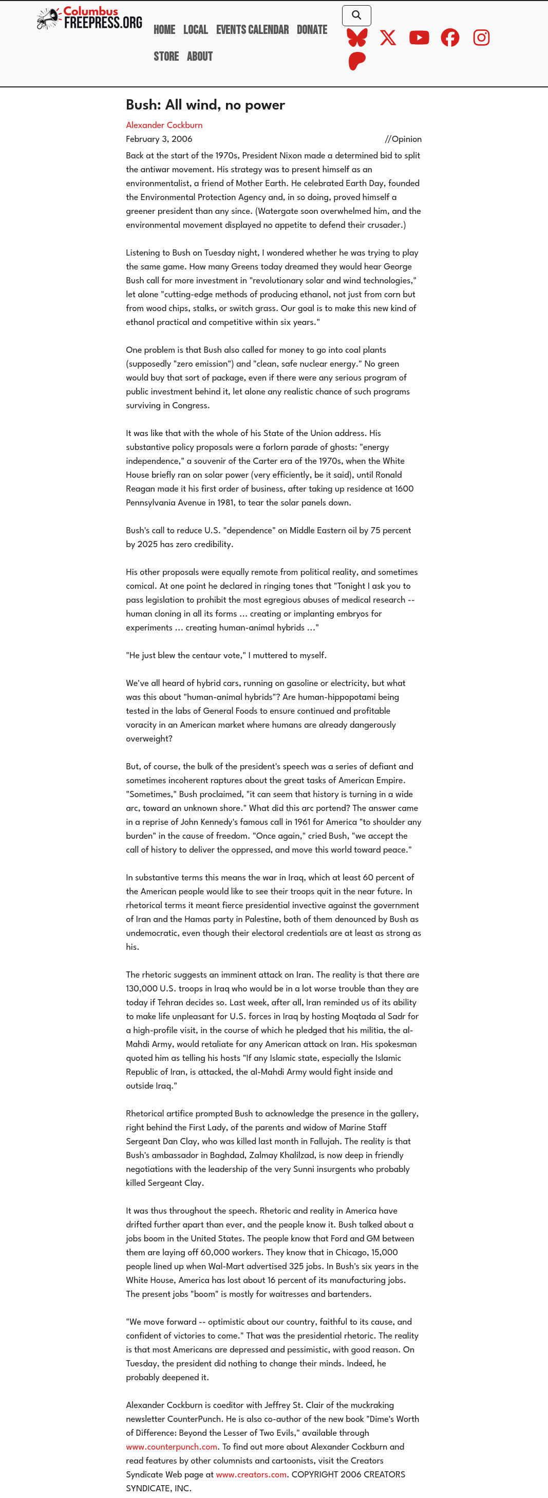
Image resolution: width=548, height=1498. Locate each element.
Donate (312, 30)
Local (195, 30)
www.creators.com (251, 1475)
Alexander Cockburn (164, 125)
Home (164, 30)
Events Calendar (252, 30)
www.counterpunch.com (172, 1447)
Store (166, 56)
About (200, 56)
